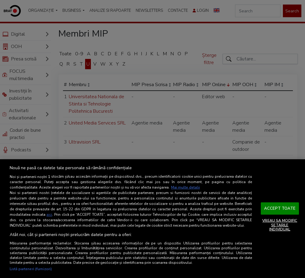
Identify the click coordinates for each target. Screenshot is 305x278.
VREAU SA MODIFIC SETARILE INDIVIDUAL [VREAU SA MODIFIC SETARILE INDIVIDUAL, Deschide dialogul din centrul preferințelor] (279, 225)
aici (49, 214)
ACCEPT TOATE (280, 208)
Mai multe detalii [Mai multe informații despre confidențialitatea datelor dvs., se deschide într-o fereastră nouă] (185, 187)
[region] (152, 218)
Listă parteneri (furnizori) (31, 269)
